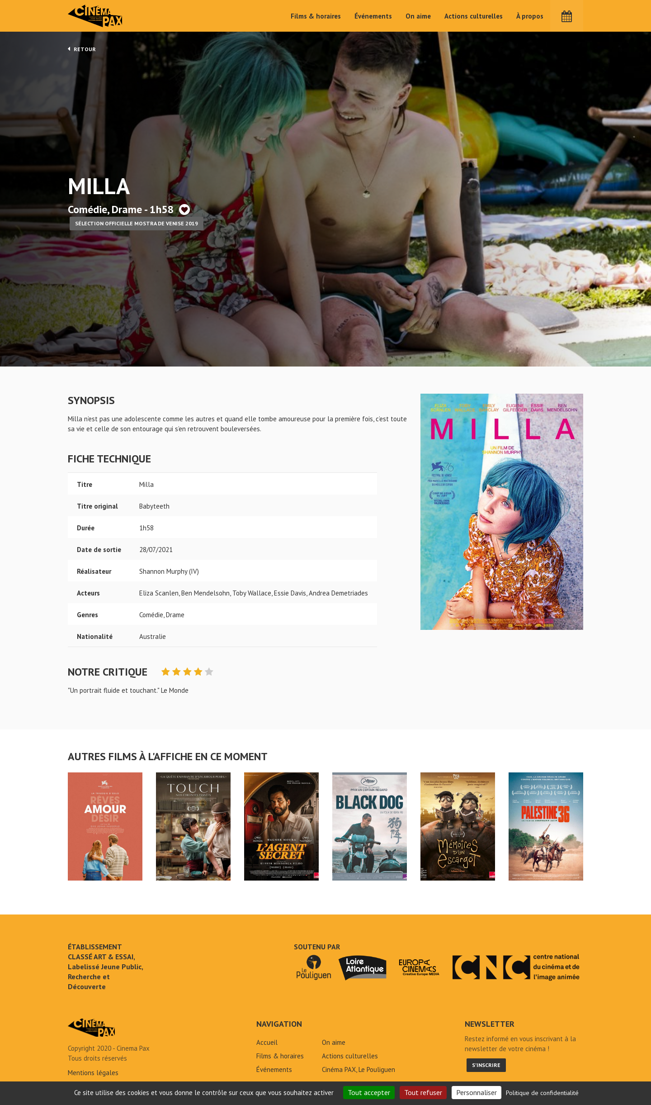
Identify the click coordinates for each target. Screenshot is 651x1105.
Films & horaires (316, 16)
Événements (373, 16)
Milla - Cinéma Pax (91, 1028)
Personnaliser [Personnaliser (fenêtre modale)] (476, 1092)
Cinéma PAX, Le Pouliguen (358, 1069)
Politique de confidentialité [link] (542, 1093)
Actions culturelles (473, 16)
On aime (418, 16)
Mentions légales (93, 1072)
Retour (82, 48)
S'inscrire (486, 1065)
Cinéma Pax (95, 15)
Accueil (267, 1042)
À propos (529, 16)
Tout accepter (369, 1092)
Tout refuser (423, 1092)
